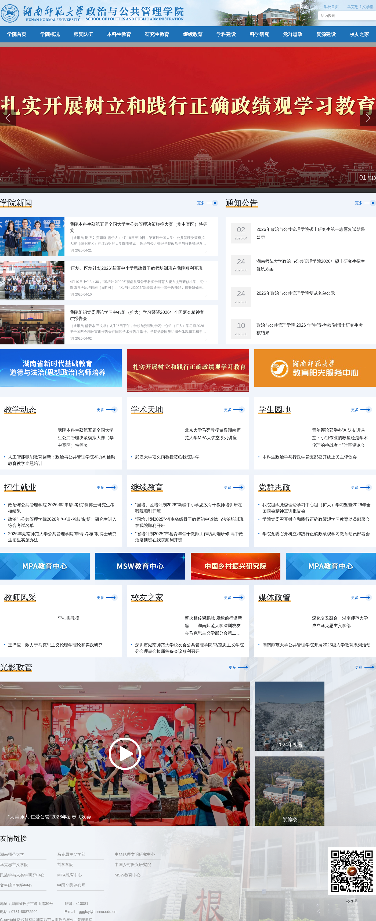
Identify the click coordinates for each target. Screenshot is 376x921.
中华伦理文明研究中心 (135, 854)
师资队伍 (83, 34)
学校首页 (331, 7)
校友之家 (359, 34)
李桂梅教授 (68, 618)
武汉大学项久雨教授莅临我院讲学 (167, 457)
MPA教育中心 (69, 875)
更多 (201, 203)
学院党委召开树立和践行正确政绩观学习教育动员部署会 (316, 519)
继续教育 (193, 34)
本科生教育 (119, 34)
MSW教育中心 (128, 875)
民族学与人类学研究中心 (22, 875)
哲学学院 (65, 864)
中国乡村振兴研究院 (133, 864)
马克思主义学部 (360, 7)
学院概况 (50, 34)
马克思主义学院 (14, 864)
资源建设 (326, 34)
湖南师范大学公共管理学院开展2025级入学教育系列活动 (316, 645)
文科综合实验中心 (16, 885)
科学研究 (259, 34)
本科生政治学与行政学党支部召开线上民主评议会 (309, 457)
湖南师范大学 (12, 854)
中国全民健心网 (71, 885)
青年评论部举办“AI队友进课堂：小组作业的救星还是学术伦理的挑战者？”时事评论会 (340, 437)
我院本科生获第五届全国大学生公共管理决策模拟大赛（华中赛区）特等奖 (86, 437)
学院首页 (16, 34)
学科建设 (226, 34)
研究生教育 (157, 34)
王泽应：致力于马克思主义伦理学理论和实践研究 (55, 645)
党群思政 (292, 34)
